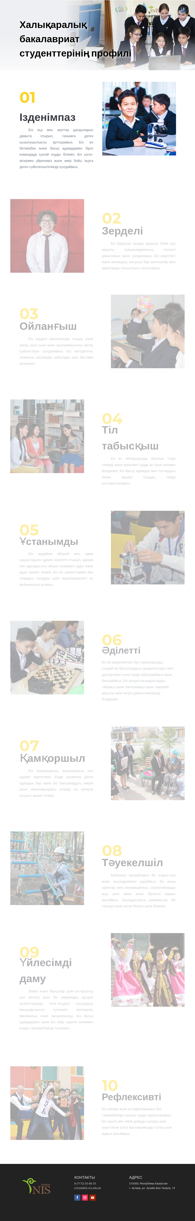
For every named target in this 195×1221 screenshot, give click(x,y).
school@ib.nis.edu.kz (87, 1188)
